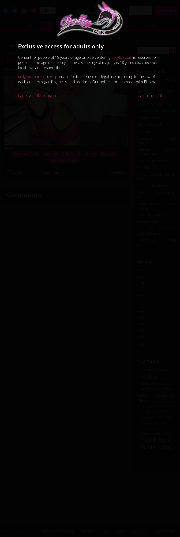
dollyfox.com (121, 57)
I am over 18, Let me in (37, 95)
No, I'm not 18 (150, 95)
